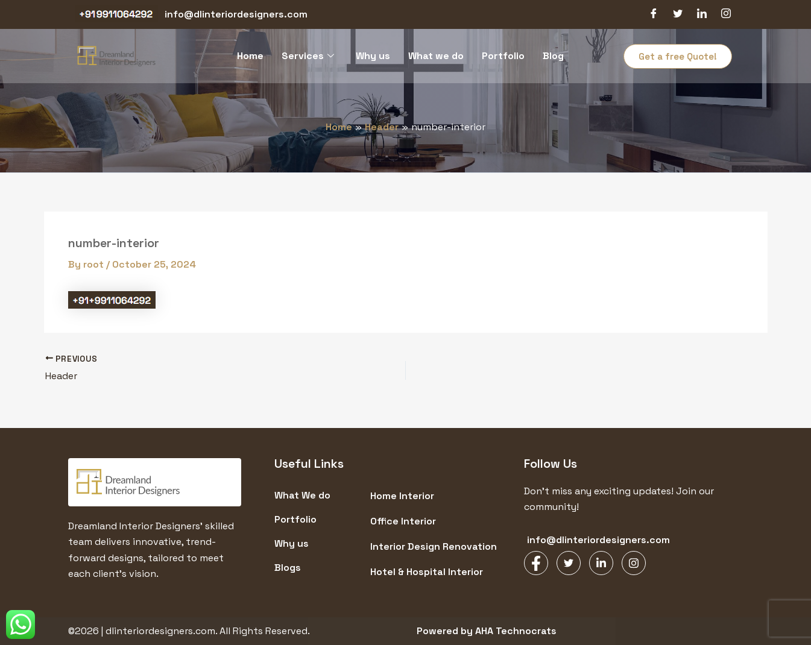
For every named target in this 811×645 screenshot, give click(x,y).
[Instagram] (726, 14)
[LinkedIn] (702, 14)
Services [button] (308, 55)
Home (250, 55)
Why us (373, 55)
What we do (436, 55)
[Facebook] (654, 14)
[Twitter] (678, 14)
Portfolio (503, 55)
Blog (553, 55)
